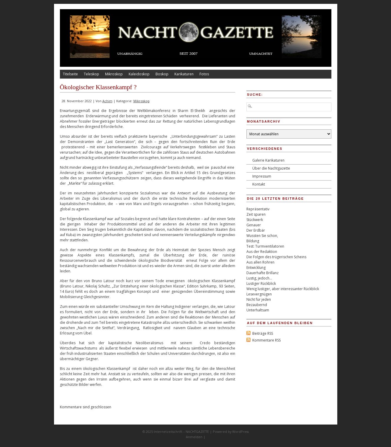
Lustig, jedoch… (259, 278)
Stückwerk (254, 219)
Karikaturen (184, 74)
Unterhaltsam (257, 310)
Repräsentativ (257, 209)
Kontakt (258, 184)
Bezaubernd (256, 304)
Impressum (261, 176)
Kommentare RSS (266, 340)
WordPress (240, 431)
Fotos (204, 74)
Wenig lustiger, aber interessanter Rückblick (282, 288)
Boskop (162, 74)
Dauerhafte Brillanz (262, 272)
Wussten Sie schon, (262, 235)
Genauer (253, 224)
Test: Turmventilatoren (265, 246)
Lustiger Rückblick (261, 283)
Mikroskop (114, 74)
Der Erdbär (255, 230)
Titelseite (70, 74)
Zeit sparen (256, 214)
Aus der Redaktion (261, 251)
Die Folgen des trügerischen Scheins (276, 256)
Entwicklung (256, 267)
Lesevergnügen (259, 294)
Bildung (252, 240)
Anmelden (194, 437)
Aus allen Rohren (260, 262)
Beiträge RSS (262, 333)
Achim (107, 101)
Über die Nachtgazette (271, 168)
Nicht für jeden (258, 299)
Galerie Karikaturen (268, 160)
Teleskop (91, 74)
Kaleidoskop (139, 74)
